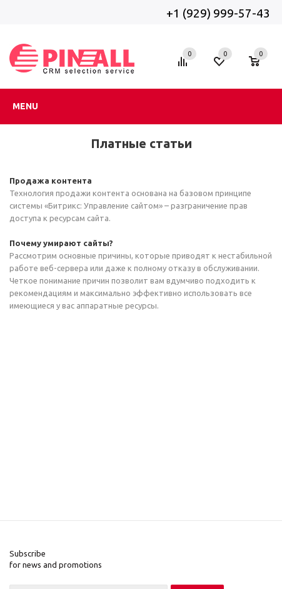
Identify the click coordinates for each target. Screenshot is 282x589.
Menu (25, 106)
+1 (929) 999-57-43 (219, 13)
